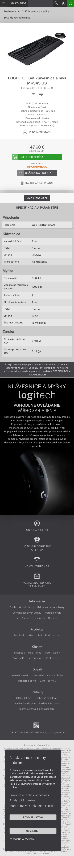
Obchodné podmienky (22, 607)
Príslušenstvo (13, 11)
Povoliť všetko (33, 817)
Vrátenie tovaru (52, 612)
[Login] (63, 3)
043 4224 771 (23, 698)
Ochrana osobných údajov (27, 612)
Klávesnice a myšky (38, 11)
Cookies (52, 618)
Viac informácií (37, 198)
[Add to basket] (37, 157)
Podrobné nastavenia (22, 839)
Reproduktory (35, 658)
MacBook (19, 635)
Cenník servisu (48, 680)
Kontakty (37, 692)
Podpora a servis (27, 680)
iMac (31, 635)
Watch (56, 652)
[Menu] (3, 3)
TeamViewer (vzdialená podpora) (37, 708)
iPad (39, 635)
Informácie (37, 601)
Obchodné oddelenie (46, 698)
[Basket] (70, 3)
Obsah (37, 669)
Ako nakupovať (19, 675)
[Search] (56, 3)
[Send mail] (33, 94)
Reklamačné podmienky (50, 607)
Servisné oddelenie (25, 703)
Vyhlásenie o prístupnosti (31, 618)
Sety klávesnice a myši (18, 17)
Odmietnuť (33, 830)
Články (37, 646)
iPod (47, 652)
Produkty (37, 629)
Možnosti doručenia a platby (47, 675)
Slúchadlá (18, 658)
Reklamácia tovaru (49, 703)
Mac (30, 652)
